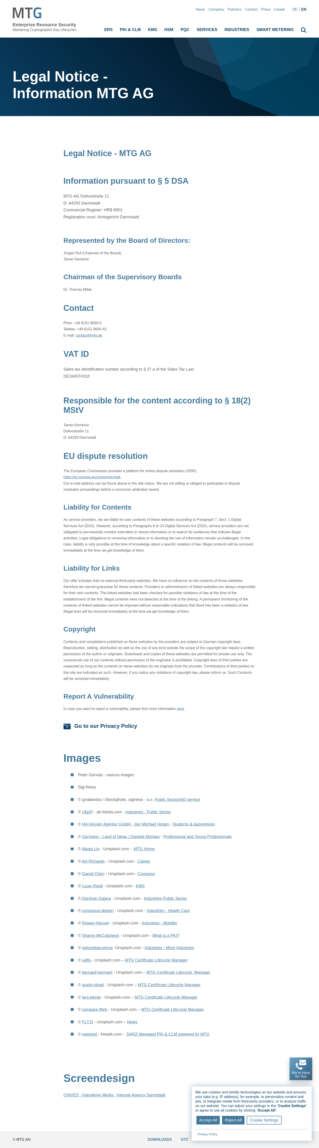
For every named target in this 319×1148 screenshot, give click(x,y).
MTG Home (144, 849)
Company (216, 9)
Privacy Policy (207, 1134)
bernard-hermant (97, 972)
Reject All (233, 1120)
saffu (86, 960)
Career (279, 9)
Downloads (160, 1139)
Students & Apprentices (193, 824)
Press (266, 9)
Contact (251, 9)
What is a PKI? (165, 935)
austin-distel (93, 985)
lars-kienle (91, 997)
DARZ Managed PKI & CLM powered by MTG (167, 1034)
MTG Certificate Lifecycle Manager (156, 960)
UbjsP (87, 812)
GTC (184, 1139)
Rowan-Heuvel (95, 923)
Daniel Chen (93, 874)
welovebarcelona (97, 948)
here (180, 709)
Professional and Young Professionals (197, 836)
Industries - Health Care (168, 910)
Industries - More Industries (169, 948)
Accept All (208, 1120)
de (294, 9)
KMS (140, 886)
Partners (234, 9)
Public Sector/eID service (177, 799)
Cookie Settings (264, 1120)
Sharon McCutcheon (100, 935)
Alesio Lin (90, 849)
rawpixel (90, 1034)
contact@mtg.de (89, 335)
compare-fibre (94, 1009)
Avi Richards (93, 861)
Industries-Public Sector (165, 898)
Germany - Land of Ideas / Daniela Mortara (121, 836)
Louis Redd (92, 886)
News (200, 9)
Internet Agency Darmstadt (141, 1095)
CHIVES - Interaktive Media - (90, 1095)
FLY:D (87, 1022)
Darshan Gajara (96, 898)
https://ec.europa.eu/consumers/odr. (92, 477)
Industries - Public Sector (148, 812)
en (303, 9)
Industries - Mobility (159, 923)
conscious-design (97, 910)
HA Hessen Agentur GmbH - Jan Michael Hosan (126, 824)
